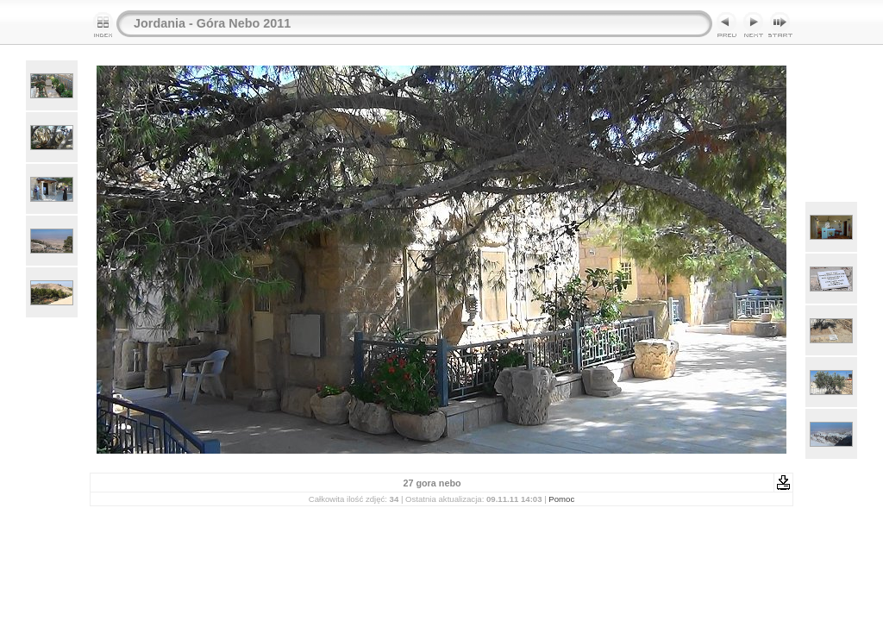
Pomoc (561, 499)
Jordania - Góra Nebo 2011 (212, 23)
